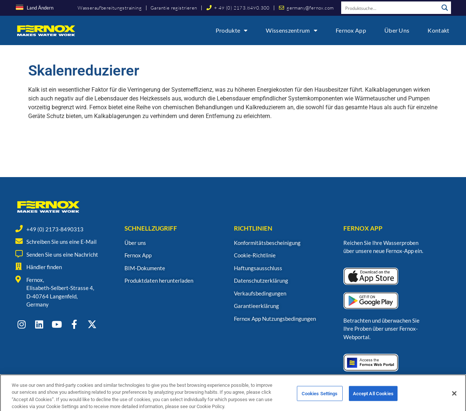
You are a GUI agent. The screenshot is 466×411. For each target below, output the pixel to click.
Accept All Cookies (373, 401)
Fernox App (351, 30)
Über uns (396, 30)
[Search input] (390, 7)
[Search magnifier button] (445, 7)
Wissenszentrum (291, 30)
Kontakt (438, 30)
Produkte (232, 30)
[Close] (454, 401)
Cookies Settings (320, 401)
